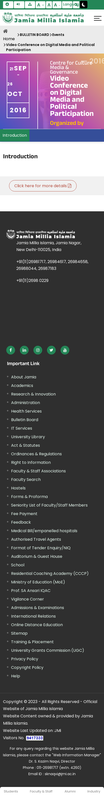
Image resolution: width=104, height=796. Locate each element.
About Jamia (23, 377)
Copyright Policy (27, 667)
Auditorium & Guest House (36, 556)
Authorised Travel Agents (36, 539)
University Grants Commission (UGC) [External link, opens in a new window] (47, 650)
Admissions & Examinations (37, 608)
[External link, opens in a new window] (10, 350)
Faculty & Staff (41, 791)
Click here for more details (42, 186)
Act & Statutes (25, 445)
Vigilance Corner (27, 599)
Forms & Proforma (29, 497)
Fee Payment (24, 514)
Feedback (21, 522)
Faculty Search (26, 479)
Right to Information (31, 462)
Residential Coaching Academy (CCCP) (50, 573)
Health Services (26, 411)
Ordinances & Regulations (36, 454)
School (17, 565)
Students (11, 791)
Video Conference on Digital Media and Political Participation (50, 47)
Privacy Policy (24, 659)
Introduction (15, 135)
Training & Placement (32, 642)
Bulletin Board (24, 420)
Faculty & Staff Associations (38, 471)
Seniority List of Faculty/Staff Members (49, 505)
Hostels (18, 488)
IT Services (21, 428)
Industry (93, 791)
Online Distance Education (37, 625)
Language (67, 4)
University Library (28, 437)
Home (9, 39)
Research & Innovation (33, 394)
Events (58, 34)
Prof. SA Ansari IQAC (30, 590)
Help (15, 676)
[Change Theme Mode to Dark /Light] (83, 4)
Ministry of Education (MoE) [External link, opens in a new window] (38, 582)
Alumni (70, 791)
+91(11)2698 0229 (32, 280)
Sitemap (19, 633)
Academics (22, 385)
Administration (25, 403)
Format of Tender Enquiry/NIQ (41, 548)
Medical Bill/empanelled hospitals (44, 531)
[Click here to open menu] (97, 18)
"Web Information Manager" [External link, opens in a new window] (76, 755)
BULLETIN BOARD (34, 34)
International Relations (33, 616)
